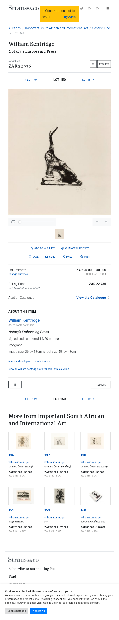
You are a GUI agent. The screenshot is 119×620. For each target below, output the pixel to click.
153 (47, 510)
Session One (101, 28)
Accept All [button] (39, 610)
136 (11, 455)
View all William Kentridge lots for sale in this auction (38, 368)
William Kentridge (24, 320)
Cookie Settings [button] (16, 610)
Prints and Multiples (19, 361)
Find (12, 576)
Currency (75, 248)
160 (83, 510)
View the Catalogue (91, 298)
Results (104, 64)
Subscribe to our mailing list (32, 569)
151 (11, 510)
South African (42, 361)
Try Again (70, 17)
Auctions (14, 28)
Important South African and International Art (56, 28)
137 (47, 455)
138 (83, 455)
